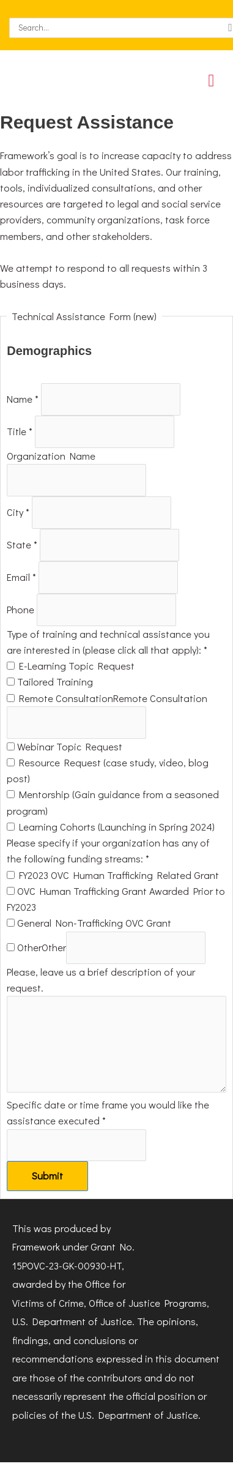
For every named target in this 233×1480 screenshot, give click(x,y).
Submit (47, 1175)
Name (24, 399)
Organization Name (51, 455)
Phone (22, 609)
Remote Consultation (60, 698)
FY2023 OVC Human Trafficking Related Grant (113, 875)
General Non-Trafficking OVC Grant (89, 922)
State (23, 544)
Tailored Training (50, 681)
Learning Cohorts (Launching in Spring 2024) (111, 826)
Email (23, 576)
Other (24, 947)
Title (21, 431)
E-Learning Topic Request (71, 665)
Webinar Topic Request (64, 746)
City (19, 512)
